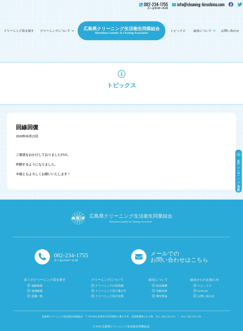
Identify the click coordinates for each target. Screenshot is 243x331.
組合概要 (161, 285)
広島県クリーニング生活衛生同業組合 (121, 28)
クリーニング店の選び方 (110, 290)
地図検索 (37, 285)
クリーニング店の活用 (109, 296)
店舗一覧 (37, 296)
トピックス (177, 30)
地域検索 (37, 290)
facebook (203, 290)
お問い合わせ (230, 30)
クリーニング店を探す (19, 30)
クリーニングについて (55, 30)
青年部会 (161, 296)
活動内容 (161, 290)
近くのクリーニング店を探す (238, 171)
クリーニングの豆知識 (109, 285)
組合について (203, 30)
